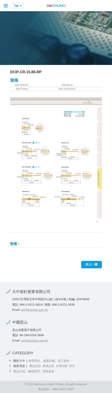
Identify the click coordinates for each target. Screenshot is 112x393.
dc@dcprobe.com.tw (34, 309)
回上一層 (91, 264)
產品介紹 (19, 371)
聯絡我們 (34, 371)
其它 (72, 366)
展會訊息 (48, 366)
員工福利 (63, 360)
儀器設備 (49, 360)
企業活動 (62, 366)
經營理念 (34, 360)
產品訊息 (35, 366)
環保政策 (48, 371)
